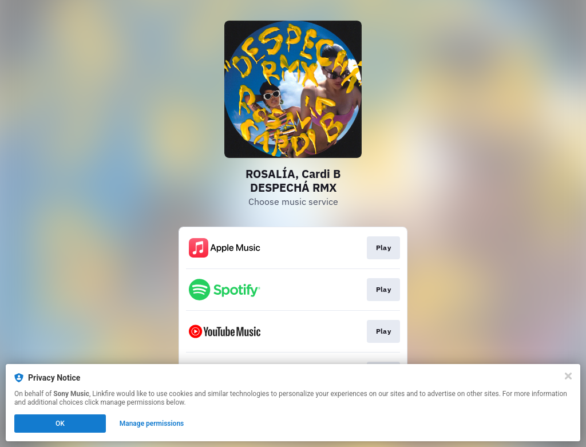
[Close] (568, 376)
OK (60, 424)
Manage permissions (152, 424)
